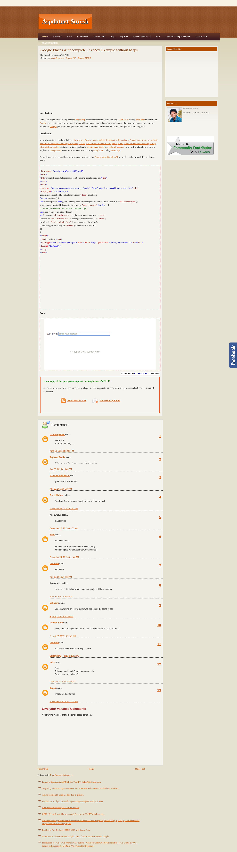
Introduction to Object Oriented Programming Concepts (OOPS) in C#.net (72, 801)
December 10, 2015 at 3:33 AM (64, 528)
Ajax (69, 36)
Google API (71, 58)
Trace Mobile (50, 43)
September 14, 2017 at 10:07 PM (64, 656)
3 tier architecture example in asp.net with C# (60, 807)
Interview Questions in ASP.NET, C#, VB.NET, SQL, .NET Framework (71, 782)
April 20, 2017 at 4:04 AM (61, 597)
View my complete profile (196, 113)
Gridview (82, 36)
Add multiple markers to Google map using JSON (62, 143)
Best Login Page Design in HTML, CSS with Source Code (66, 830)
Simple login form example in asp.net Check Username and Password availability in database (80, 788)
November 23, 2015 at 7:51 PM (64, 508)
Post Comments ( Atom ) (61, 775)
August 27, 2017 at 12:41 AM (63, 636)
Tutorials (201, 36)
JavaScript (99, 36)
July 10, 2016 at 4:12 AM (61, 577)
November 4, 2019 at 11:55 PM (64, 701)
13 (159, 690)
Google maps (100, 157)
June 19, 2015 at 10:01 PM (62, 451)
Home (45, 36)
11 (159, 644)
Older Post (140, 769)
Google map (79, 119)
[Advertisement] (156, 21)
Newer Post (43, 769)
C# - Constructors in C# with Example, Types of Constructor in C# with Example (75, 836)
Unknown (54, 563)
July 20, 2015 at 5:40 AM (61, 469)
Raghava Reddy (58, 457)
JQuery (124, 36)
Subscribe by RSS (73, 400)
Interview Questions (178, 36)
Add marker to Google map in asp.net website (137, 140)
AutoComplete (58, 58)
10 (159, 625)
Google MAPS (84, 58)
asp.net (120, 147)
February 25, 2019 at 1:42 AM (63, 682)
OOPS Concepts (142, 36)
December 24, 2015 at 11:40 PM (64, 557)
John (52, 534)
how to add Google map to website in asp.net (94, 140)
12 (159, 664)
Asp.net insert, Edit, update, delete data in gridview (63, 795)
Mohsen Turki (56, 623)
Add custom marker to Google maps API (104, 143)
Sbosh (53, 688)
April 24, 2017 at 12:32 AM (61, 616)
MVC (158, 36)
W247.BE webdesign (60, 475)
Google (43, 123)
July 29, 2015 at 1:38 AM (61, 489)
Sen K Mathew (57, 495)
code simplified (57, 434)
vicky (52, 662)
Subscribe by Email (106, 400)
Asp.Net (57, 36)
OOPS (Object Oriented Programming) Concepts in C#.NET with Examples (73, 814)
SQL (113, 36)
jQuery (102, 147)
